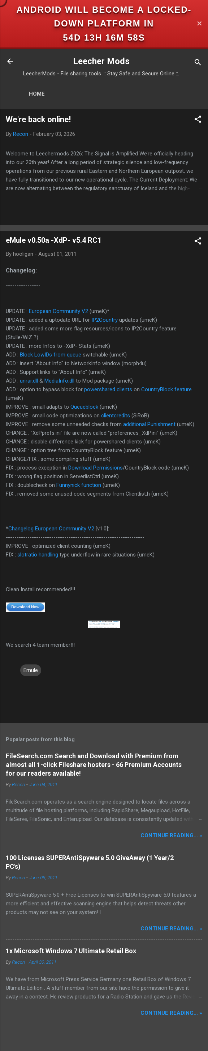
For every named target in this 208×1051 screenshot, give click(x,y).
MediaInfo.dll (59, 381)
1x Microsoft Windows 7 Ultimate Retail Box (71, 951)
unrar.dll (29, 381)
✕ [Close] (199, 24)
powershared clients (108, 389)
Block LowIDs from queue (50, 354)
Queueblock (84, 407)
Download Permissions (95, 467)
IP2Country (104, 320)
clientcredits (115, 415)
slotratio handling (37, 554)
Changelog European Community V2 (51, 528)
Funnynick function (78, 485)
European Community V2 (58, 311)
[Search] (198, 64)
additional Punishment (149, 424)
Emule (30, 670)
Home (37, 94)
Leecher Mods (101, 61)
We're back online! (38, 119)
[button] (198, 120)
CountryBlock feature (166, 389)
